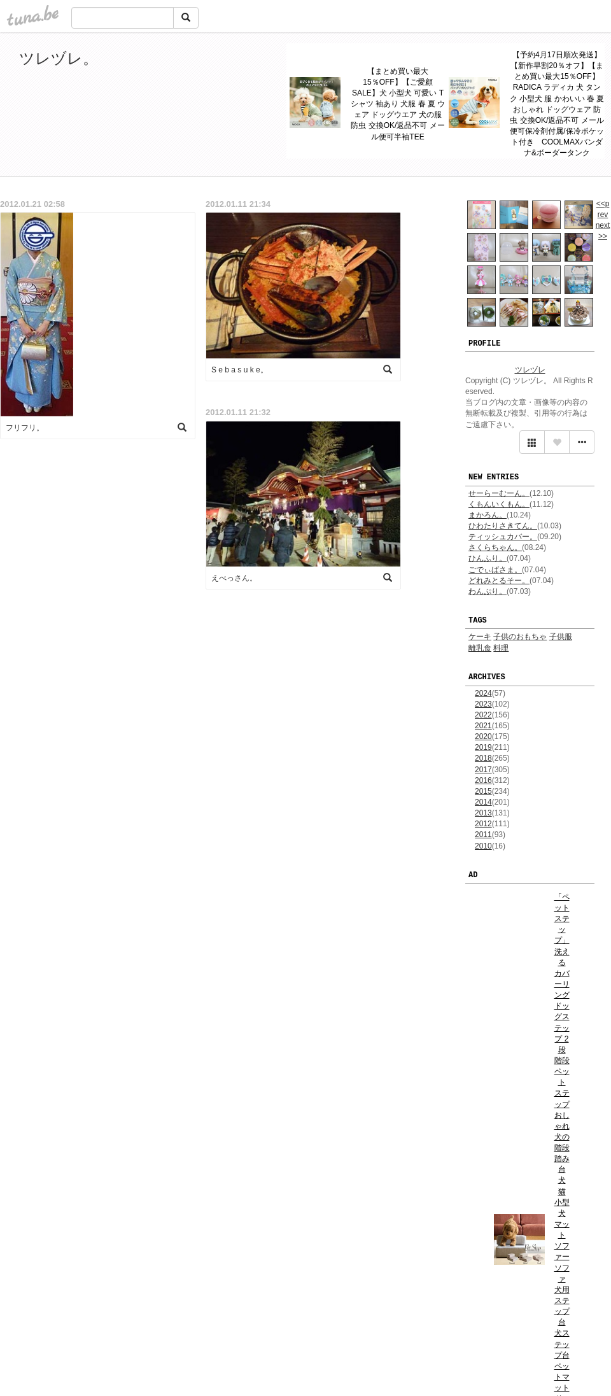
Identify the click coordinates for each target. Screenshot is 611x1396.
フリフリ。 (25, 427)
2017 (483, 769)
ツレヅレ (530, 369)
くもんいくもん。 (499, 504)
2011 (483, 834)
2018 (483, 758)
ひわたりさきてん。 (502, 525)
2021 (483, 725)
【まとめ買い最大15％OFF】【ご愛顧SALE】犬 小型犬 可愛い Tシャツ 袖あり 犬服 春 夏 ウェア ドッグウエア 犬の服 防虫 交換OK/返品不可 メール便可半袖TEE (398, 104)
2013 (483, 812)
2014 (483, 802)
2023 (483, 704)
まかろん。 (487, 515)
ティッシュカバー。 (502, 536)
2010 (483, 846)
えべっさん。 (234, 578)
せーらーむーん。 (499, 493)
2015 (483, 791)
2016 (483, 780)
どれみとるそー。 (499, 580)
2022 (483, 714)
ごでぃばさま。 (495, 569)
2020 (483, 736)
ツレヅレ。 (58, 58)
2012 (483, 823)
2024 (483, 693)
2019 (483, 747)
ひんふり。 (487, 558)
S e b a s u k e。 (239, 369)
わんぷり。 (487, 591)
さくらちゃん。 (495, 547)
